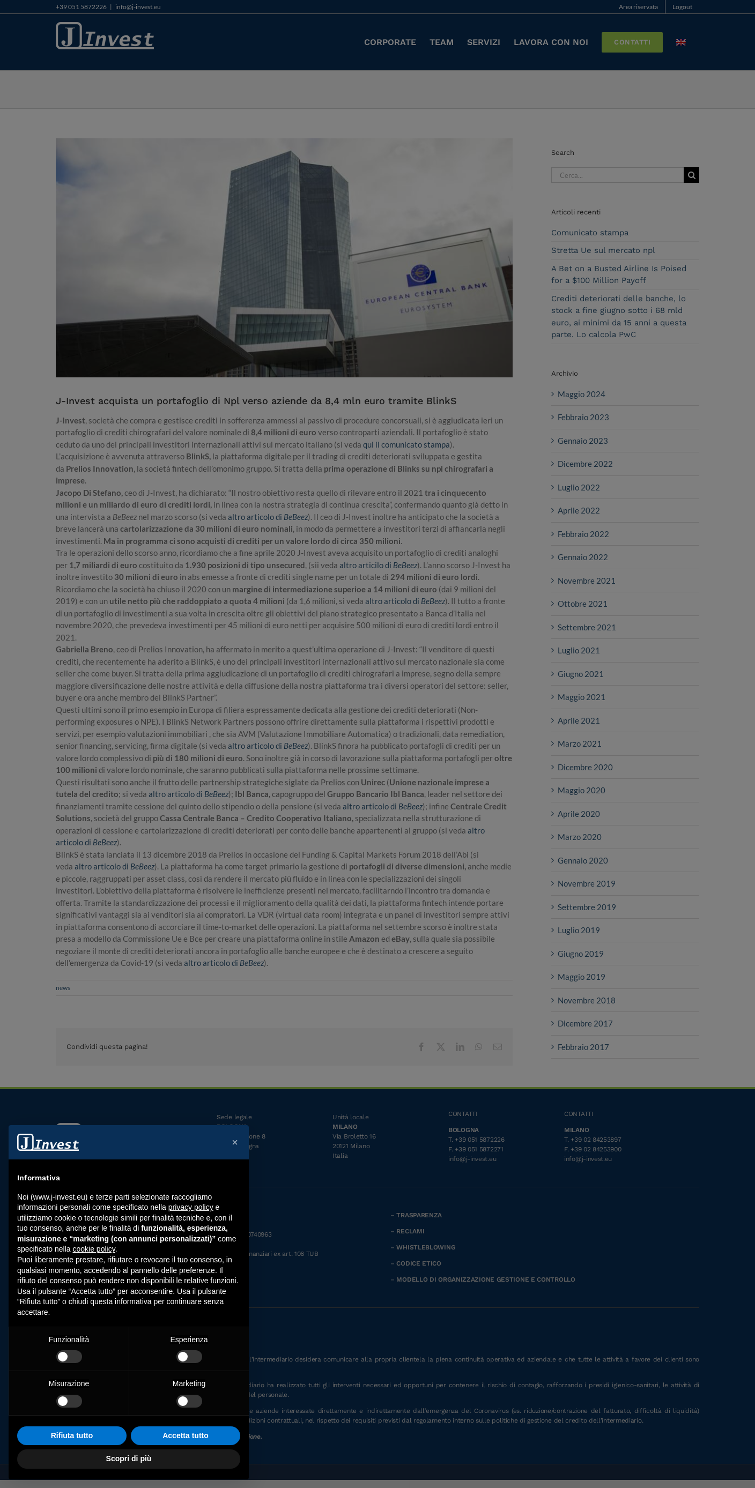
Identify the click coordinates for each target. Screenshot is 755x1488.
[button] (234, 1142)
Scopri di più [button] (129, 1458)
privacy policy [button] (190, 1207)
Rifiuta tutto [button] (72, 1435)
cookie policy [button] (94, 1249)
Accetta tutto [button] (185, 1435)
